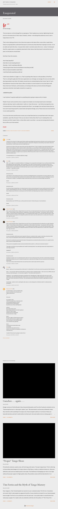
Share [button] (52, 130)
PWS (7, 139)
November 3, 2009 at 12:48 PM (12, 157)
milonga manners (26, 130)
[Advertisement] (29, 350)
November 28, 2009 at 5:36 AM (12, 334)
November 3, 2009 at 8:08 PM (12, 218)
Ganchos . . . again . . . (13, 401)
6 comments (9, 501)
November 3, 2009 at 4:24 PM (12, 182)
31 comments (9, 417)
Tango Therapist (9, 208)
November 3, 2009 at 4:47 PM (12, 195)
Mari (7, 161)
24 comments (9, 477)
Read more (52, 417)
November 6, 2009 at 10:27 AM (12, 285)
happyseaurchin (9, 288)
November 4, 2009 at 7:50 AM (12, 263)
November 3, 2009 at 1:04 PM (12, 170)
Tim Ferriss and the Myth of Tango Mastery (24, 484)
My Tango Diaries (9, 2)
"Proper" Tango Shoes (13, 460)
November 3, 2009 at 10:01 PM (12, 252)
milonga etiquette (17, 130)
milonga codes (9, 130)
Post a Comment (6, 337)
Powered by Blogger (29, 505)
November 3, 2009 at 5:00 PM (12, 205)
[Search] (49, 2)
